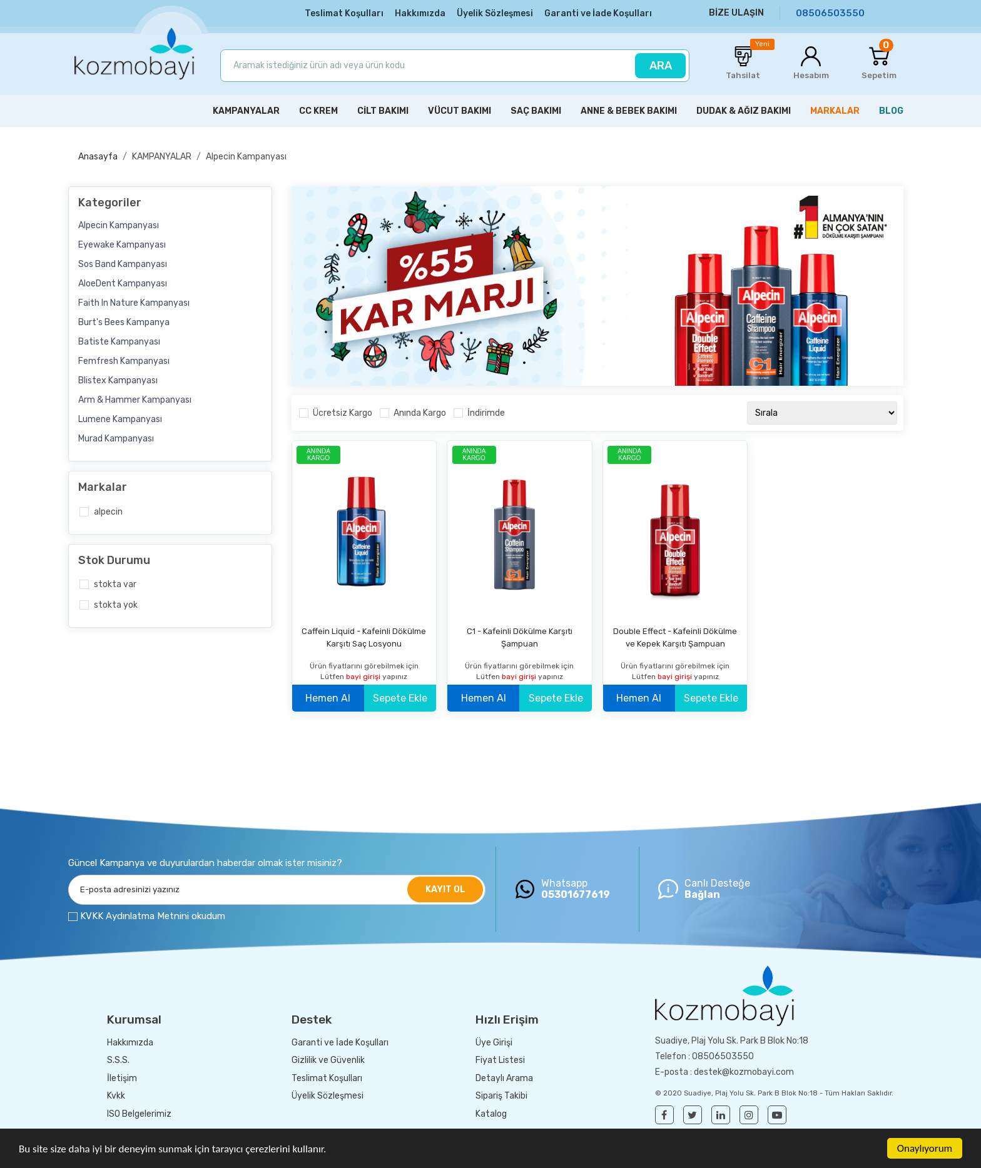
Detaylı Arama (504, 1078)
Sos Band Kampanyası (122, 264)
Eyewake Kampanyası (122, 244)
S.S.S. (118, 1060)
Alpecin (108, 511)
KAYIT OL (445, 889)
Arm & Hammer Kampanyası (134, 400)
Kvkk (116, 1095)
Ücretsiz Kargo (342, 413)
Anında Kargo (420, 413)
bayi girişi (364, 676)
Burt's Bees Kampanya (124, 322)
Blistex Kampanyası (118, 380)
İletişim (122, 1078)
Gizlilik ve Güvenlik (328, 1060)
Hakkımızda (420, 13)
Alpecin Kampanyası (246, 156)
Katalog (491, 1114)
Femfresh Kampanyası (124, 361)
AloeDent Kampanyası (122, 283)
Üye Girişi (493, 1042)
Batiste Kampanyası (119, 341)
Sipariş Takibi (501, 1095)
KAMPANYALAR (161, 156)
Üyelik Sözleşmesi (495, 13)
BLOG (891, 111)
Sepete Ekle (400, 698)
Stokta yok (116, 605)
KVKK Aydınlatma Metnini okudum (152, 916)
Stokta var (115, 584)
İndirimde (486, 413)
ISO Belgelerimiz (139, 1114)
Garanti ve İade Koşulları (598, 13)
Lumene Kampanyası (120, 419)
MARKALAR (835, 111)
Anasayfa (98, 156)
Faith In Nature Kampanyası (134, 303)
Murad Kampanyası (116, 438)
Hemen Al (327, 698)
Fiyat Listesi (500, 1060)
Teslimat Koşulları (344, 13)
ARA (660, 66)
